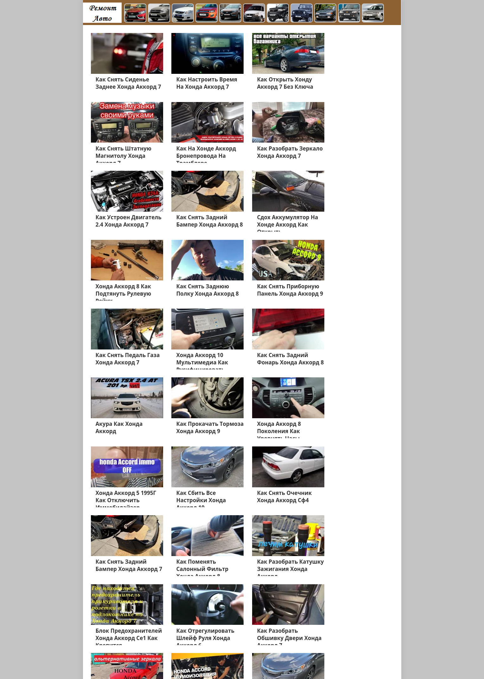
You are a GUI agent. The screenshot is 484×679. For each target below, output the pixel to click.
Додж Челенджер (140, 655)
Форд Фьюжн (140, 633)
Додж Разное (270, 640)
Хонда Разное (140, 648)
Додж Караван (304, 640)
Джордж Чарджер (211, 655)
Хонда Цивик (205, 633)
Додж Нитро (105, 655)
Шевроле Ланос (235, 640)
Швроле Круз (237, 633)
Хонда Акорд (105, 640)
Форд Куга (310, 633)
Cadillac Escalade (338, 655)
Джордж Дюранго (298, 655)
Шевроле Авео (255, 648)
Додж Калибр (173, 648)
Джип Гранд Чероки (213, 648)
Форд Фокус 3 (338, 640)
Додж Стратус (290, 648)
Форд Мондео (106, 633)
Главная (143, 663)
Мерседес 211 (138, 640)
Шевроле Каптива (275, 633)
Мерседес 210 (106, 648)
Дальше (192, 602)
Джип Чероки (198, 640)
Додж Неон (175, 655)
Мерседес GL (172, 633)
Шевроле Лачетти (111, 663)
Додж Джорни (324, 648)
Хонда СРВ (168, 640)
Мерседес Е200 (342, 633)
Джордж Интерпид (254, 655)
